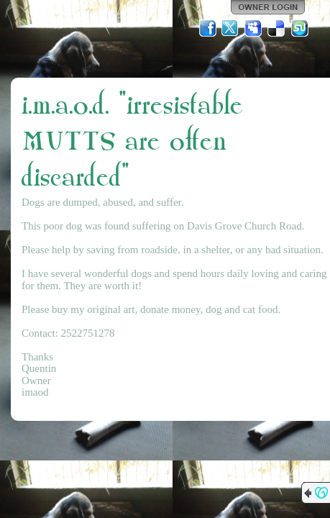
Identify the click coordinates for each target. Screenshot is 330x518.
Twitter (231, 28)
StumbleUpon (300, 28)
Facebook (208, 28)
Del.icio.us (277, 28)
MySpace (254, 28)
